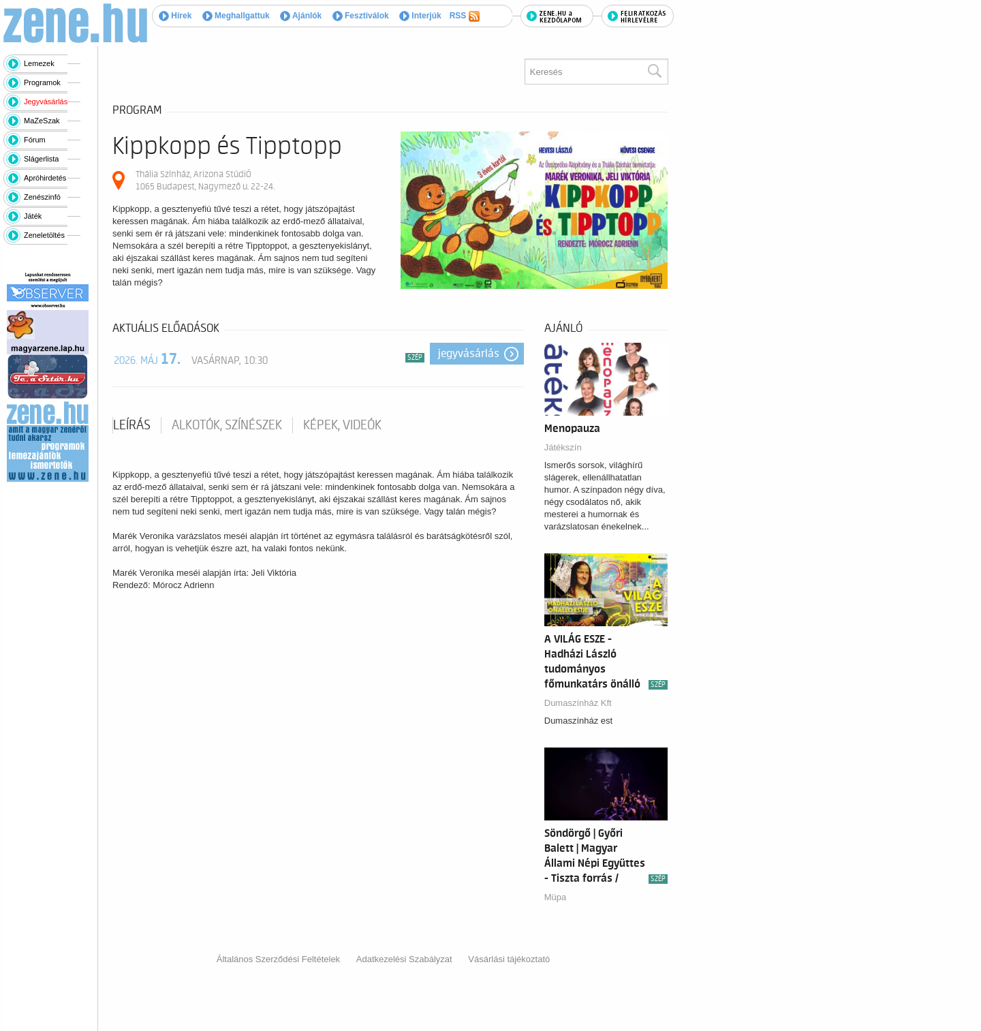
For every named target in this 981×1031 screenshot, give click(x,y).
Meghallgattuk (236, 15)
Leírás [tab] (132, 425)
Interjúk (420, 15)
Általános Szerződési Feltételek (278, 959)
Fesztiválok (360, 15)
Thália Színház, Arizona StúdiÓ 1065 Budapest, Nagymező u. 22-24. (205, 180)
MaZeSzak (42, 121)
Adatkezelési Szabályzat (404, 959)
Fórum (35, 140)
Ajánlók (301, 15)
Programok (42, 82)
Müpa (555, 897)
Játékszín (563, 447)
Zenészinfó (42, 197)
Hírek (175, 15)
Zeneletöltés (44, 235)
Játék (33, 216)
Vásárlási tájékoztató (509, 959)
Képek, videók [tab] (342, 425)
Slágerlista (41, 159)
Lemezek (39, 63)
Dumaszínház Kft (578, 703)
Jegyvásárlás (45, 101)
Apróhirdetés (45, 178)
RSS (465, 16)
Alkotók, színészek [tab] (227, 425)
